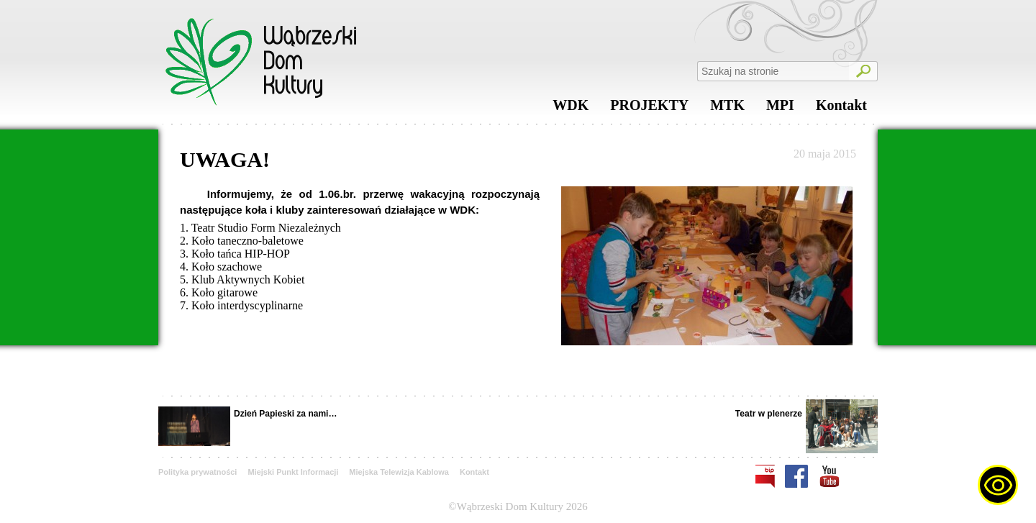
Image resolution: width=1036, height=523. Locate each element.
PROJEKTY (649, 108)
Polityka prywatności (197, 472)
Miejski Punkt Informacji (292, 472)
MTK (727, 108)
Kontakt (841, 108)
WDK (571, 108)
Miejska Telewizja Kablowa (399, 472)
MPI (780, 108)
